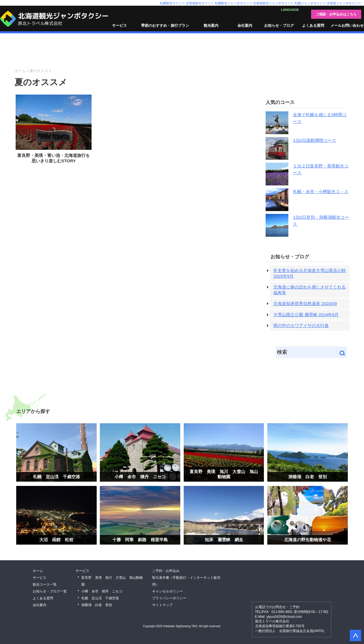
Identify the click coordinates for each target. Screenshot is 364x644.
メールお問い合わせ (347, 25)
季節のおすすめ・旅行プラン (165, 25)
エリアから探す (33, 411)
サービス (119, 25)
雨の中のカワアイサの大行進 (301, 325)
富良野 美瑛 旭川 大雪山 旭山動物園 (224, 474)
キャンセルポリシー (167, 591)
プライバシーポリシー (169, 598)
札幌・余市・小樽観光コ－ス (320, 191)
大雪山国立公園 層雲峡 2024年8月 (306, 314)
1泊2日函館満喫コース (314, 140)
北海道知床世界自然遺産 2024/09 (305, 303)
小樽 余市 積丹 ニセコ (140, 476)
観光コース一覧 (45, 584)
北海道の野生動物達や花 (307, 539)
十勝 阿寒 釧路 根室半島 (140, 539)
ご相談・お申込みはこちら (336, 14)
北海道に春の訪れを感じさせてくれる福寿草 (309, 290)
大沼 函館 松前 (56, 539)
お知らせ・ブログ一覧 (50, 591)
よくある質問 (313, 25)
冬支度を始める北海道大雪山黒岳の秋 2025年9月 (309, 273)
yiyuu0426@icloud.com (284, 617)
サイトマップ (162, 605)
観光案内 (211, 25)
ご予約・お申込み (165, 571)
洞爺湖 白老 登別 (307, 476)
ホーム (20, 71)
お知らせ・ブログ (279, 25)
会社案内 (244, 25)
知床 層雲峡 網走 (224, 539)
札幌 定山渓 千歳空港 (56, 476)
